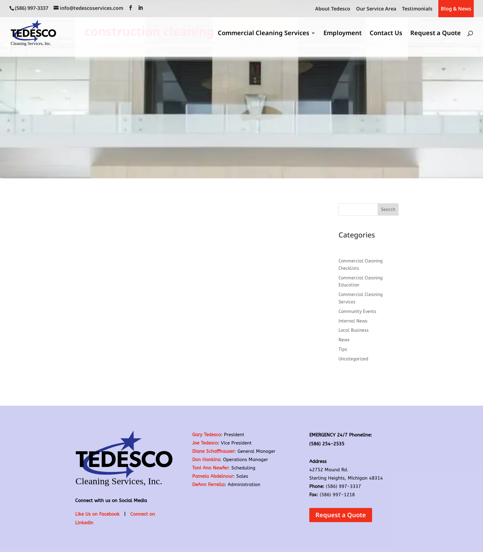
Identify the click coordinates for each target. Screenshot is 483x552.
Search (388, 209)
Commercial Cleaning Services (263, 34)
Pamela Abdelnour (212, 476)
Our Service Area (376, 9)
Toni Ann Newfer (210, 468)
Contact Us (386, 34)
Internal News (353, 321)
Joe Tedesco (205, 443)
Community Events (357, 311)
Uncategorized (353, 359)
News (344, 340)
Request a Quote (435, 34)
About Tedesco (332, 9)
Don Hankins (206, 459)
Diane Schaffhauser (213, 451)
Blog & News (456, 8)
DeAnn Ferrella (208, 484)
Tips (343, 349)
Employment (342, 34)
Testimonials (417, 9)
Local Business (354, 330)
